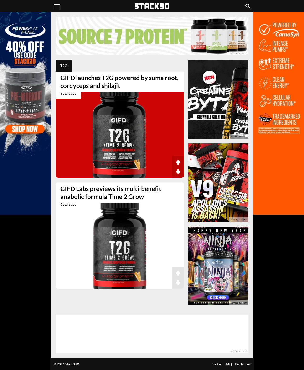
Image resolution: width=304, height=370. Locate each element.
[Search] (247, 6)
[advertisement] (152, 36)
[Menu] (57, 6)
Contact (217, 364)
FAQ (229, 364)
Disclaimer (242, 364)
